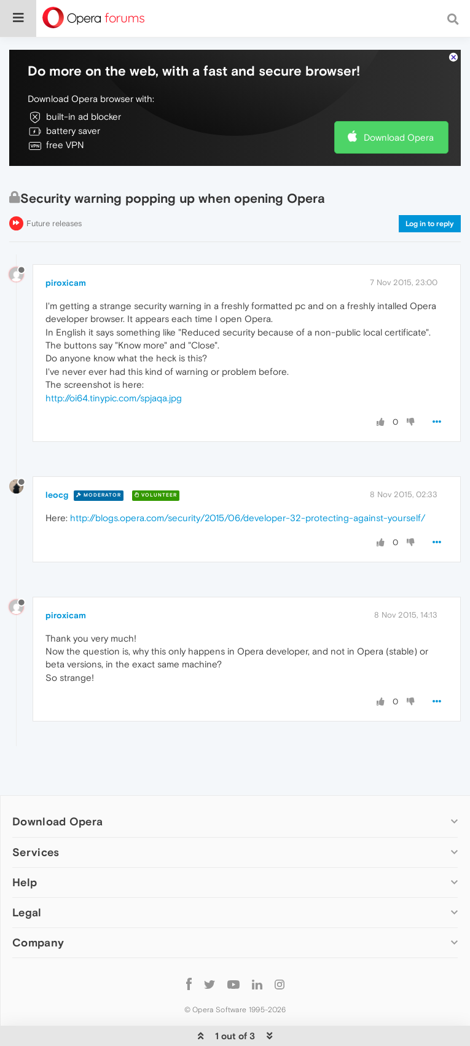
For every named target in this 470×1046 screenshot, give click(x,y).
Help (24, 882)
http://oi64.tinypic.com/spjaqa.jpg (113, 398)
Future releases (54, 223)
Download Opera (399, 137)
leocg (56, 495)
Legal (27, 912)
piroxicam (65, 283)
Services (35, 852)
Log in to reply (429, 223)
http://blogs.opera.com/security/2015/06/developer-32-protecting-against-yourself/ (247, 518)
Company (38, 942)
